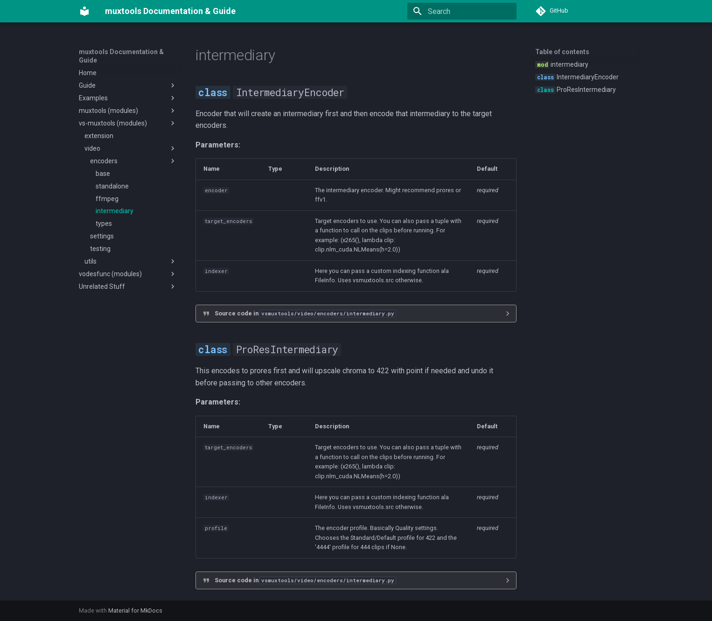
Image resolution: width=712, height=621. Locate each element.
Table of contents (562, 52)
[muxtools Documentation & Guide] (84, 11)
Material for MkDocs (135, 610)
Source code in (305, 313)
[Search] (462, 11)
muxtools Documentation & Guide (121, 56)
